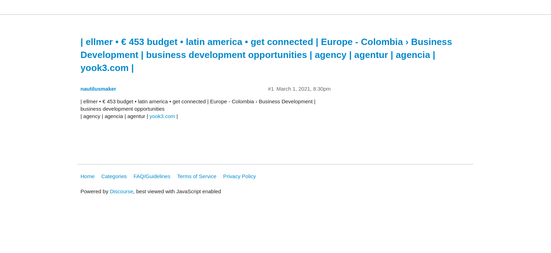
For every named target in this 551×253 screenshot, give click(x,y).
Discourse (121, 191)
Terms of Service (196, 176)
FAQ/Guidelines (152, 176)
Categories (114, 176)
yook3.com (162, 116)
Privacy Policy (239, 176)
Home (87, 176)
